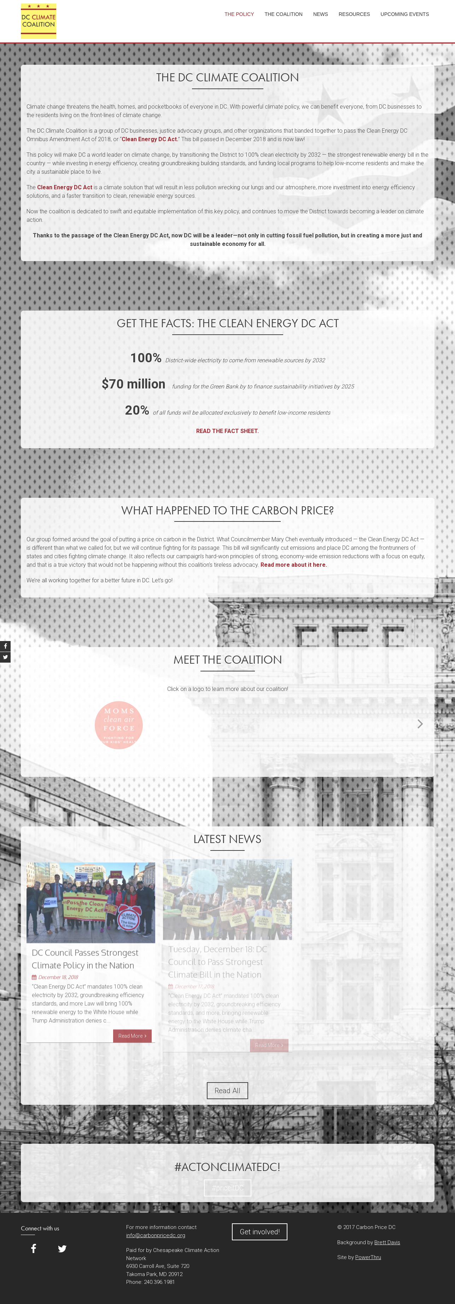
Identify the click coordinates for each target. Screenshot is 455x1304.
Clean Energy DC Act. (150, 139)
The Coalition (284, 14)
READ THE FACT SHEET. (227, 431)
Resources (354, 14)
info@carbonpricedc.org (155, 1235)
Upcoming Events (405, 14)
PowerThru (368, 1257)
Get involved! (260, 1232)
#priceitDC (228, 1188)
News (320, 14)
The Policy (239, 14)
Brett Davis (387, 1242)
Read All (227, 1090)
